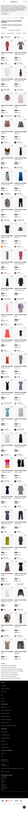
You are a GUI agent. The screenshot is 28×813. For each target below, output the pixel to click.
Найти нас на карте (5, 771)
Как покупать (4, 707)
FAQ (2, 756)
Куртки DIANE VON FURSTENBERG (9, 676)
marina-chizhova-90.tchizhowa (9, 115)
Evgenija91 (6, 376)
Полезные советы (5, 722)
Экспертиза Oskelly (5, 734)
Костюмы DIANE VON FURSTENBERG (9, 672)
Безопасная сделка (5, 713)
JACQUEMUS (3, 781)
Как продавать (4, 731)
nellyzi (18, 480)
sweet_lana (6, 89)
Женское (3, 17)
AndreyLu (19, 167)
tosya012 (5, 429)
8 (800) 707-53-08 (5, 760)
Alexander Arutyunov (5, 787)
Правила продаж (3, 803)
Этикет (2, 698)
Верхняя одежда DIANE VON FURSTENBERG (11, 678)
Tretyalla (18, 635)
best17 (18, 246)
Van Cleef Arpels (4, 778)
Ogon (5, 609)
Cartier (2, 782)
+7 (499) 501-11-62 (5, 765)
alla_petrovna (6, 36)
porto (18, 531)
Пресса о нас (4, 691)
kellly (5, 63)
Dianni (18, 557)
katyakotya (6, 557)
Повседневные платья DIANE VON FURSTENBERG (12, 671)
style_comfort (6, 193)
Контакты (3, 753)
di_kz (5, 531)
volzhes (18, 193)
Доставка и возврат (5, 716)
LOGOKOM (6, 480)
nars (4, 506)
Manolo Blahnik (3, 786)
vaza (18, 272)
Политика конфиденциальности (18, 803)
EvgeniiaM (6, 167)
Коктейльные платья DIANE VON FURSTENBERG (11, 669)
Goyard (2, 779)
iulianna (18, 402)
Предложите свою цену (6, 719)
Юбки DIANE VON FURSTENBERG (8, 667)
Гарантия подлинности (6, 710)
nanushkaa (6, 219)
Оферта (10, 803)
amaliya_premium (7, 402)
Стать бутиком (4, 744)
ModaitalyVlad (20, 298)
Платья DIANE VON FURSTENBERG (8, 665)
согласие (23, 10)
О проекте (3, 685)
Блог (2, 694)
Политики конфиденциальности (17, 8)
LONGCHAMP (3, 784)
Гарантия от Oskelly (5, 688)
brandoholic (19, 609)
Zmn (18, 376)
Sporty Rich (3, 789)
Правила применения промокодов (9, 725)
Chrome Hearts (3, 776)
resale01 (5, 272)
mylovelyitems (20, 219)
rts (17, 36)
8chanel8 (19, 63)
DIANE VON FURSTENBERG (12, 17)
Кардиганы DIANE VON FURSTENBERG (9, 674)
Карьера (3, 701)
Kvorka (5, 246)
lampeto (5, 350)
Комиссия (3, 741)
